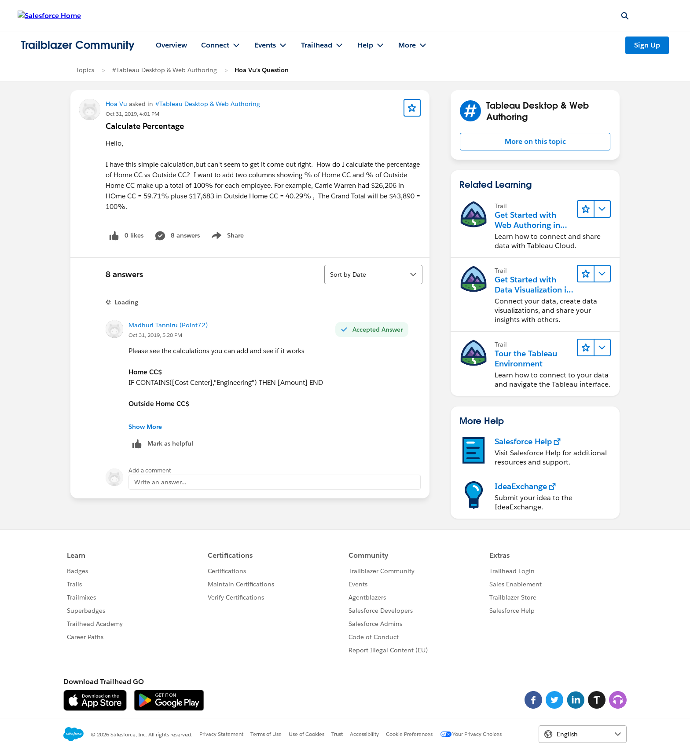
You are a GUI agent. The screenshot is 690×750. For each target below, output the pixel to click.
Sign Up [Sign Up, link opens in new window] (647, 45)
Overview (171, 45)
